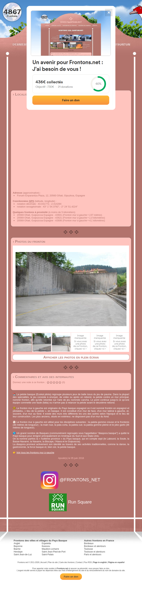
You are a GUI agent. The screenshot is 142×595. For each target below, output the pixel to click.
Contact (79, 562)
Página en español (116, 562)
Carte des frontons (66, 562)
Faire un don (71, 576)
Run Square (71, 501)
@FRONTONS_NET (71, 479)
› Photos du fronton (29, 241)
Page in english (100, 562)
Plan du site (53, 562)
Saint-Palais (48, 554)
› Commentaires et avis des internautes (43, 377)
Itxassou (46, 546)
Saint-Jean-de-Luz (23, 554)
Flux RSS (88, 562)
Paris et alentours (92, 554)
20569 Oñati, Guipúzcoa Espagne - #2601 (39, 215)
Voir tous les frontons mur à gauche (35, 452)
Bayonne (18, 546)
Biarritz (17, 549)
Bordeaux (88, 543)
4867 (12, 11)
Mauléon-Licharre (50, 549)
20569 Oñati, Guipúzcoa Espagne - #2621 (39, 217)
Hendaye (18, 551)
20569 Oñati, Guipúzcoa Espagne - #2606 (39, 220)
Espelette (46, 543)
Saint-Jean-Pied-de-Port (54, 551)
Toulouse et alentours (94, 551)
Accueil (43, 562)
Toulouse (88, 549)
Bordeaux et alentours (95, 546)
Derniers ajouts (26, 44)
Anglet (17, 543)
